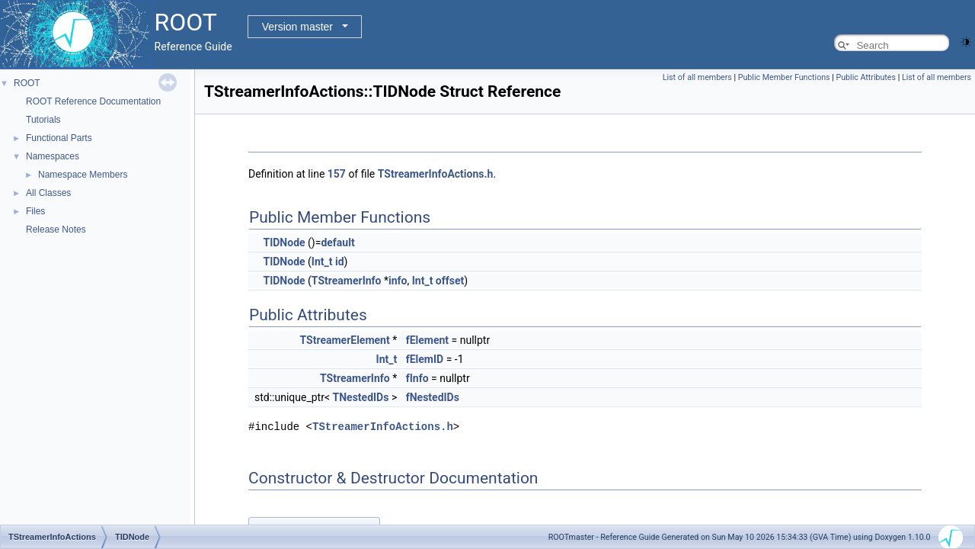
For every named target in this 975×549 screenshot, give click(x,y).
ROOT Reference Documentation (93, 101)
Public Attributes (866, 77)
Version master (297, 27)
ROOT (27, 83)
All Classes (48, 193)
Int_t (322, 261)
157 (337, 174)
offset (450, 280)
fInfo (417, 378)
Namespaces (52, 156)
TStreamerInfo (347, 280)
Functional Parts (59, 138)
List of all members (697, 77)
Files (35, 211)
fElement (427, 340)
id (339, 261)
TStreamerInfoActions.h (436, 174)
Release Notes (56, 229)
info (397, 280)
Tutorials (43, 119)
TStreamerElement (345, 340)
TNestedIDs (361, 397)
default (337, 242)
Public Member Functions (784, 77)
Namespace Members (82, 174)
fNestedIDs (432, 397)
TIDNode (284, 242)
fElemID (424, 359)
